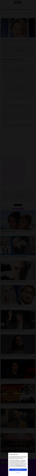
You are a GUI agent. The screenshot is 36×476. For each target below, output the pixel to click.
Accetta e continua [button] (18, 469)
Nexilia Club (18, 472)
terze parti (23, 460)
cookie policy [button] (21, 458)
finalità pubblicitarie (19, 465)
